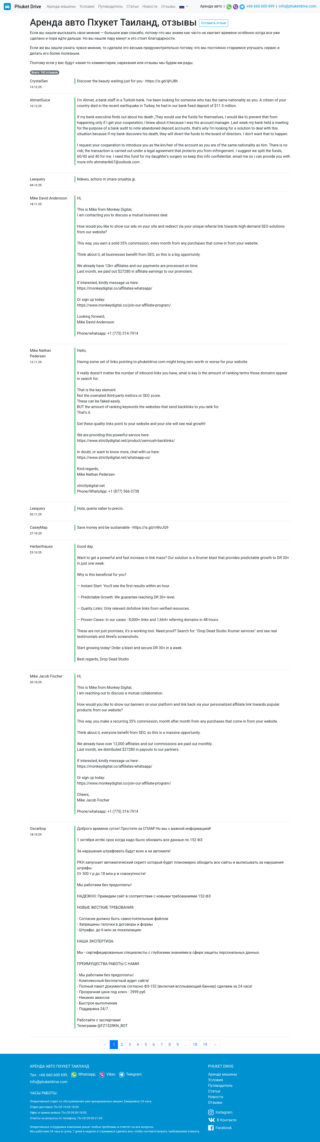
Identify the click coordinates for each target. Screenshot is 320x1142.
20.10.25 (36, 682)
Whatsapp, (83, 1074)
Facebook (220, 1128)
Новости (149, 6)
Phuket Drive (28, 6)
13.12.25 (36, 87)
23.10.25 (36, 552)
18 (195, 1044)
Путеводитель (110, 6)
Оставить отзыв (213, 23)
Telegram (130, 1074)
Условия (86, 6)
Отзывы (168, 6)
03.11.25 (36, 514)
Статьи (132, 6)
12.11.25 (36, 362)
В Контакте (222, 1120)
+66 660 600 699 (260, 6)
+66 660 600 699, (53, 1075)
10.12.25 (36, 106)
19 (205, 1044)
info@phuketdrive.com (297, 6)
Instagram (220, 1112)
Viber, (107, 1074)
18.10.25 (36, 834)
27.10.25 (36, 533)
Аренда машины (61, 6)
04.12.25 (36, 185)
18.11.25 (36, 204)
